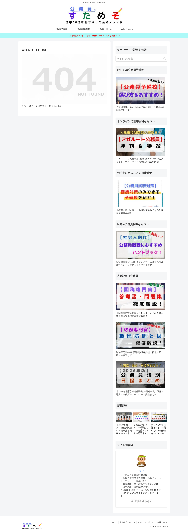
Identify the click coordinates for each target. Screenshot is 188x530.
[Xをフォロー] (135, 501)
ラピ (141, 471)
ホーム (113, 522)
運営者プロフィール (126, 522)
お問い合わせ (162, 522)
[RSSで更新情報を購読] (150, 501)
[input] (141, 59)
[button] (164, 58)
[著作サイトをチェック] (132, 501)
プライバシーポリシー (145, 522)
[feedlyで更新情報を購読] (147, 501)
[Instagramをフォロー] (139, 501)
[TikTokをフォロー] (143, 501)
